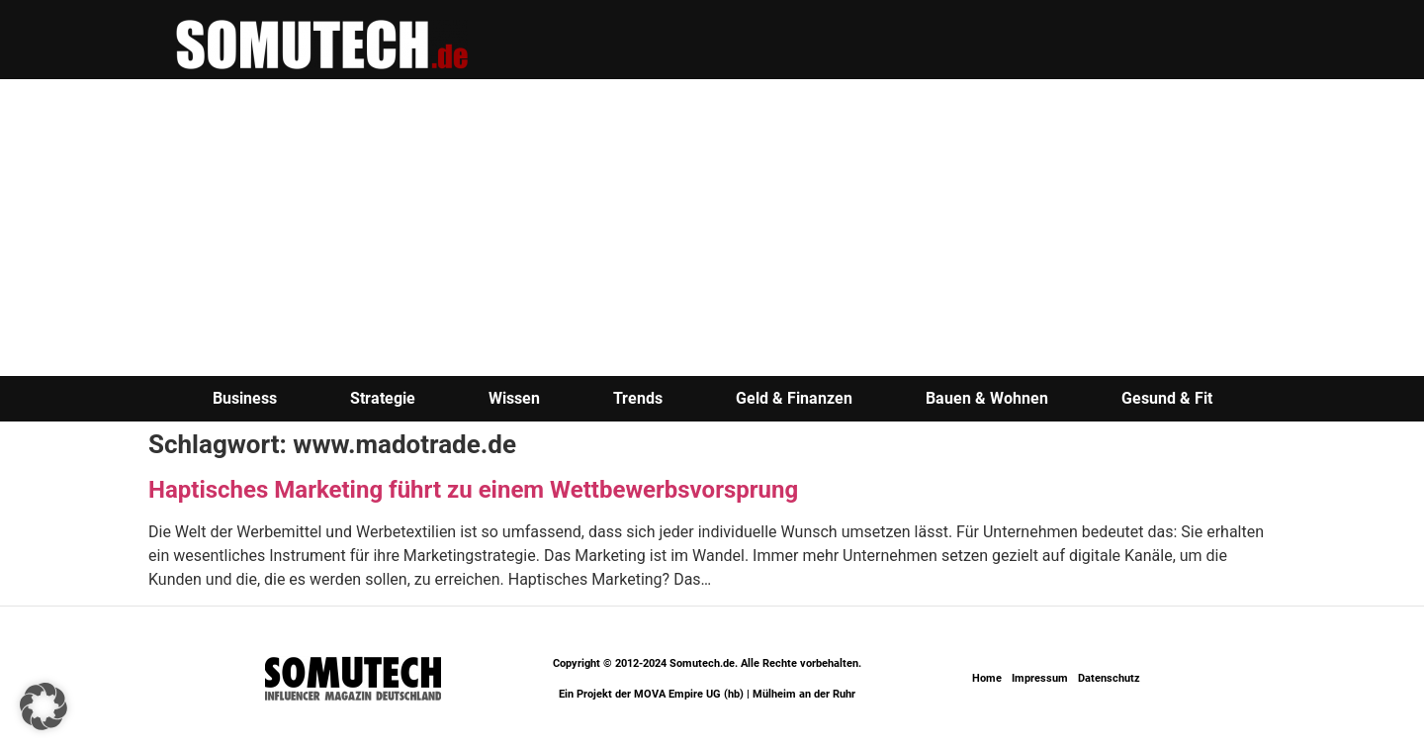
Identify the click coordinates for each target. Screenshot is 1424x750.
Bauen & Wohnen (987, 398)
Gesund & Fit (1166, 398)
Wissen (514, 398)
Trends (638, 398)
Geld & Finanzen (794, 398)
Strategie (382, 398)
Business (245, 398)
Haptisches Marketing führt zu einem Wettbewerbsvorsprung (473, 490)
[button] (43, 706)
